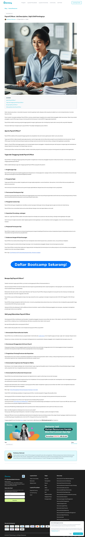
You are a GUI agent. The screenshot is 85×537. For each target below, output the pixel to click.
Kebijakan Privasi (55, 530)
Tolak (70, 533)
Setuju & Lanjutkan (78, 533)
